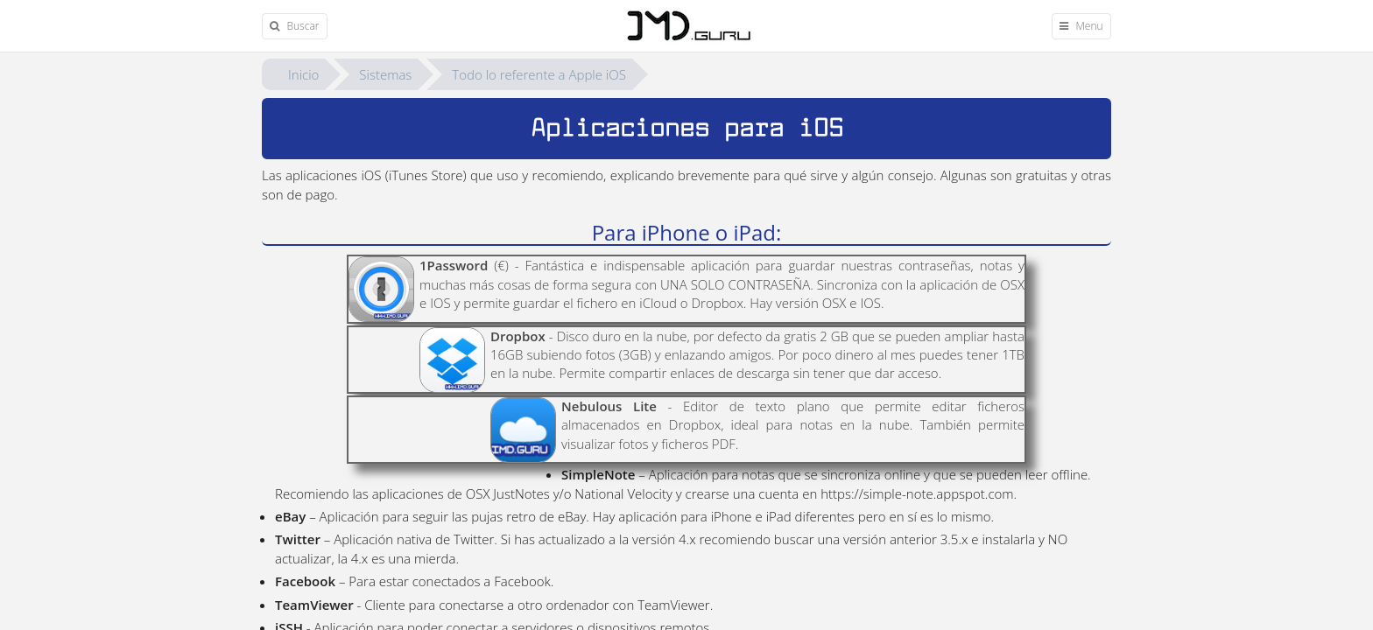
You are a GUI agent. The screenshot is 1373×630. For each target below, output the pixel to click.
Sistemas (385, 74)
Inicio (303, 74)
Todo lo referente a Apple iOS (539, 74)
